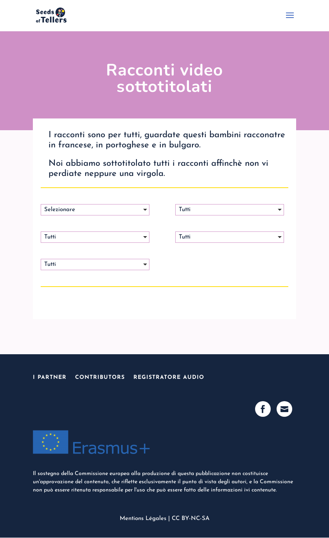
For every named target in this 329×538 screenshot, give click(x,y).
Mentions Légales (143, 519)
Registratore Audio (168, 377)
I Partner (50, 377)
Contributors (100, 377)
